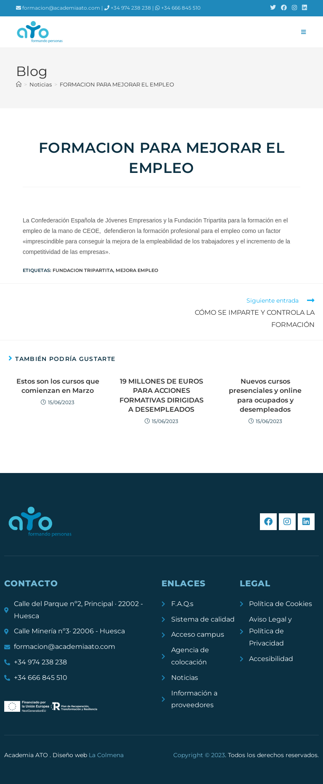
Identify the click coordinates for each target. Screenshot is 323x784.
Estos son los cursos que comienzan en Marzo (57, 386)
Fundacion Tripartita (83, 270)
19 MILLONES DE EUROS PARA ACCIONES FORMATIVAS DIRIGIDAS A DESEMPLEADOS (161, 395)
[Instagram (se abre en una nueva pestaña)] (294, 8)
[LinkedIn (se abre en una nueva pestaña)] (303, 8)
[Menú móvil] (303, 32)
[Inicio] (18, 84)
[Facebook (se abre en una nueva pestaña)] (283, 8)
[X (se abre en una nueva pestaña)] (272, 8)
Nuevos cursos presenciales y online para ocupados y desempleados (265, 395)
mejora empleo (137, 270)
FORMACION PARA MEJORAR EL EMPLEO (117, 84)
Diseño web (88, 755)
